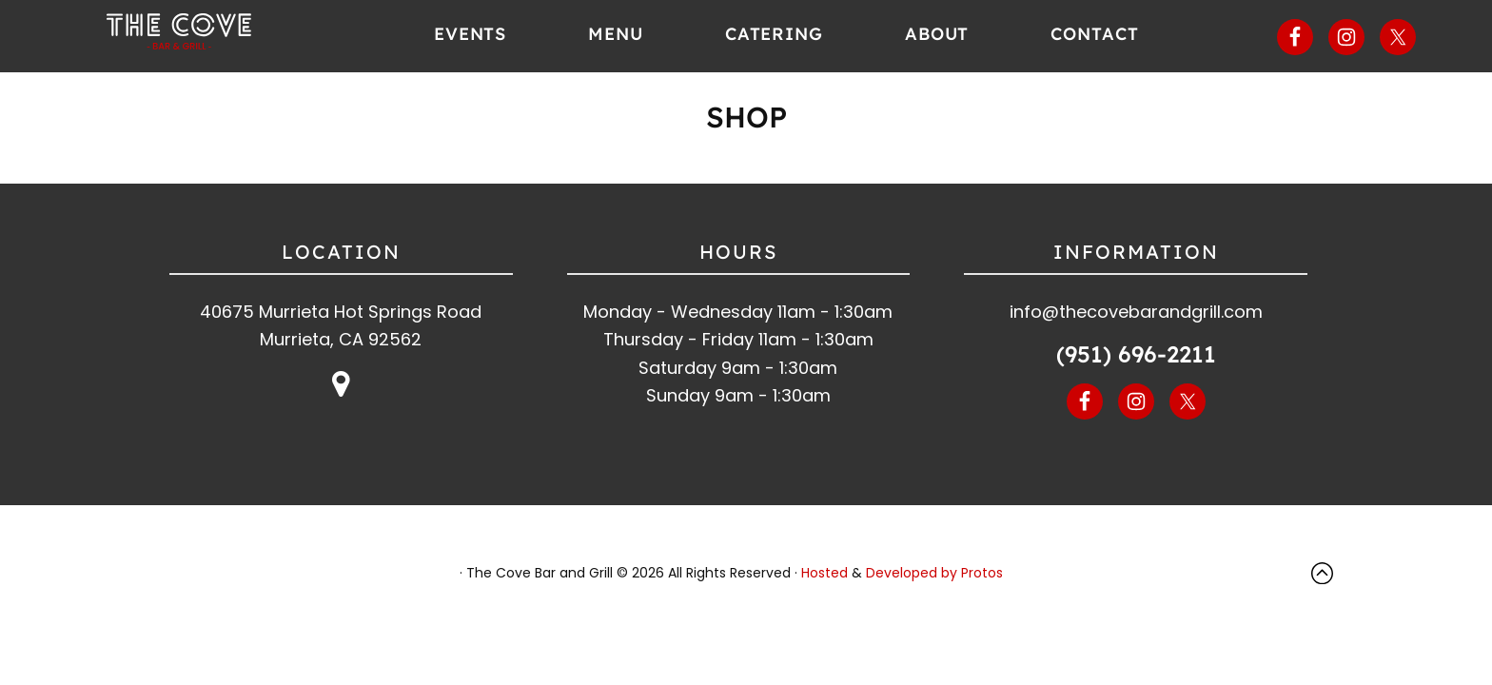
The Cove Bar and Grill (210, 33)
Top (1326, 573)
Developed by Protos (934, 572)
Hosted (824, 572)
